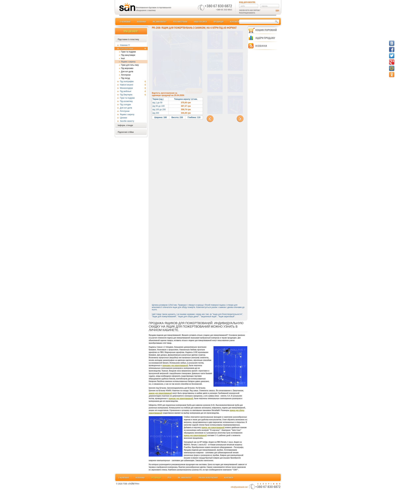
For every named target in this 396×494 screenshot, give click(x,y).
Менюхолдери (133, 88)
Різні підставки (133, 48)
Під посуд (125, 78)
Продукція (218, 21)
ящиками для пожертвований (175, 365)
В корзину (194, 91)
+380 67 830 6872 (218, 6)
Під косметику (126, 101)
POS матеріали (180, 21)
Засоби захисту (127, 121)
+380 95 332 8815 (224, 9)
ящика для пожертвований (195, 435)
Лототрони (126, 75)
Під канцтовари (128, 55)
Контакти (234, 21)
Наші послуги (200, 21)
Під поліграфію (133, 81)
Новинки (141, 21)
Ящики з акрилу (128, 62)
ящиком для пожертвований (181, 398)
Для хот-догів (127, 71)
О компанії (125, 21)
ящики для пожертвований (160, 393)
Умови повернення (208, 477)
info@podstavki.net (239, 487)
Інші (123, 58)
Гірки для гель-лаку (130, 65)
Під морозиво (127, 68)
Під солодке (125, 104)
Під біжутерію (133, 95)
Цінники (123, 118)
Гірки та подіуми (128, 52)
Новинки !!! (125, 45)
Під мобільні (133, 91)
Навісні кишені (133, 85)
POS (169, 477)
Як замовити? (160, 21)
